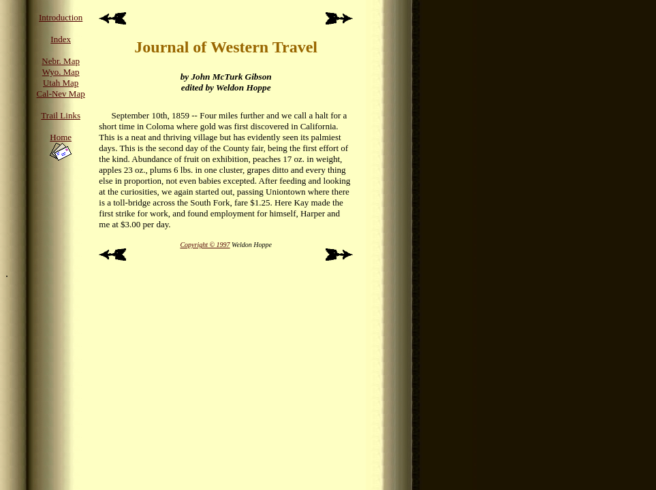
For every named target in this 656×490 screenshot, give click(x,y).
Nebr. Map (61, 61)
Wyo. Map (61, 72)
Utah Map (60, 83)
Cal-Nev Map (61, 93)
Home (61, 137)
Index (60, 39)
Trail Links (60, 115)
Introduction (60, 17)
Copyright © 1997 (205, 244)
